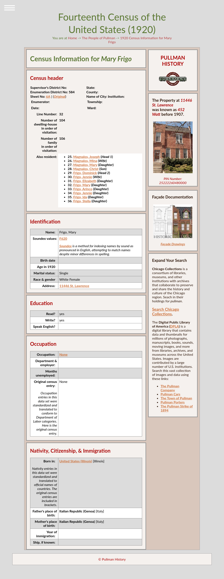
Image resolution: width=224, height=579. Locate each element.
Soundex (65, 246)
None (63, 354)
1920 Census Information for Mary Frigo (140, 40)
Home (72, 38)
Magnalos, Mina (85, 161)
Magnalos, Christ (85, 169)
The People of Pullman (98, 38)
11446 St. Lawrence (74, 286)
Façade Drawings (173, 244)
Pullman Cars (170, 394)
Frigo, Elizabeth (84, 181)
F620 (63, 238)
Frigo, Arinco (82, 189)
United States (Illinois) (75, 461)
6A (48, 96)
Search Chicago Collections (165, 311)
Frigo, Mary (81, 185)
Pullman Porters (173, 402)
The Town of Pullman (176, 398)
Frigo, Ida (80, 197)
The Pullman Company (170, 388)
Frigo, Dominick (85, 173)
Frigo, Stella (82, 201)
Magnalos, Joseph (86, 157)
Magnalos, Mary (85, 165)
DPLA (174, 326)
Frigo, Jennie (82, 177)
